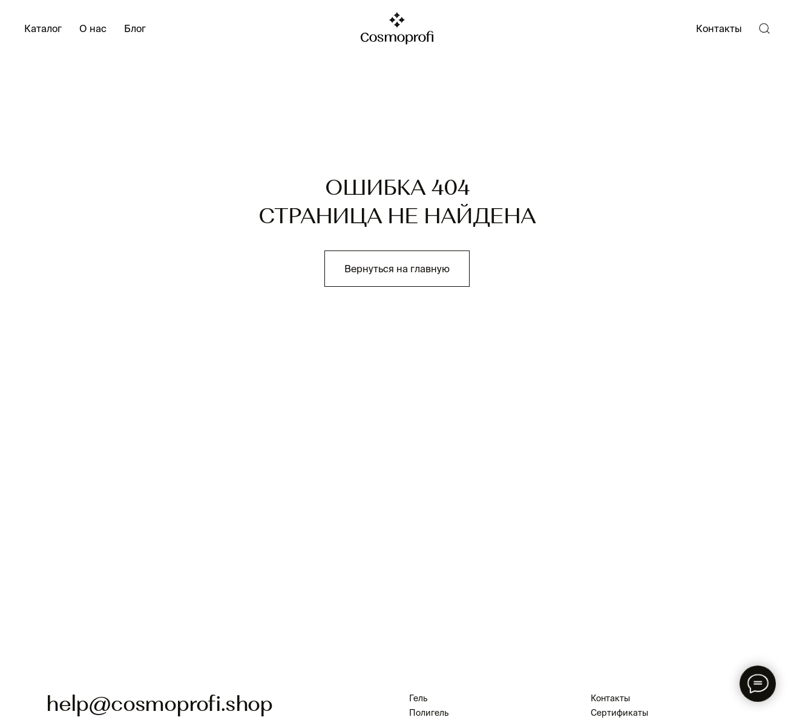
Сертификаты (619, 713)
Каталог (43, 28)
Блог (135, 28)
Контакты (719, 28)
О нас (93, 28)
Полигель (428, 713)
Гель (418, 698)
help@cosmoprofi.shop (159, 705)
